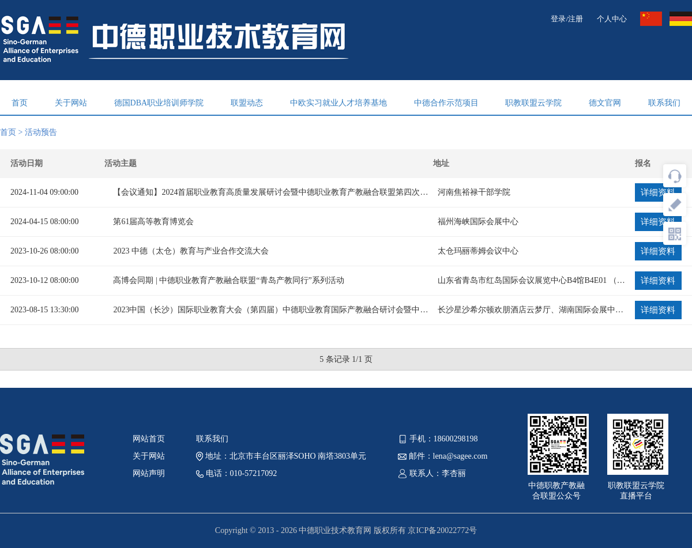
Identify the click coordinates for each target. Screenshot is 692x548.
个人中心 (612, 18)
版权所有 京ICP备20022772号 (425, 530)
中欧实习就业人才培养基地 (338, 103)
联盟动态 (247, 103)
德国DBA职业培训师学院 (159, 103)
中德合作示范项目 (446, 103)
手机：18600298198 (438, 438)
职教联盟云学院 (533, 103)
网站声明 (149, 473)
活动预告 (41, 132)
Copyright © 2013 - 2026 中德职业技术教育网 (294, 530)
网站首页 (149, 438)
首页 (20, 103)
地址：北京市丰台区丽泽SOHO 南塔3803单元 (281, 456)
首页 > (12, 132)
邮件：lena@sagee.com (442, 456)
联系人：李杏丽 (432, 473)
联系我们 (664, 103)
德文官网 (605, 103)
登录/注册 (567, 18)
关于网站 (71, 103)
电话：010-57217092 (236, 473)
